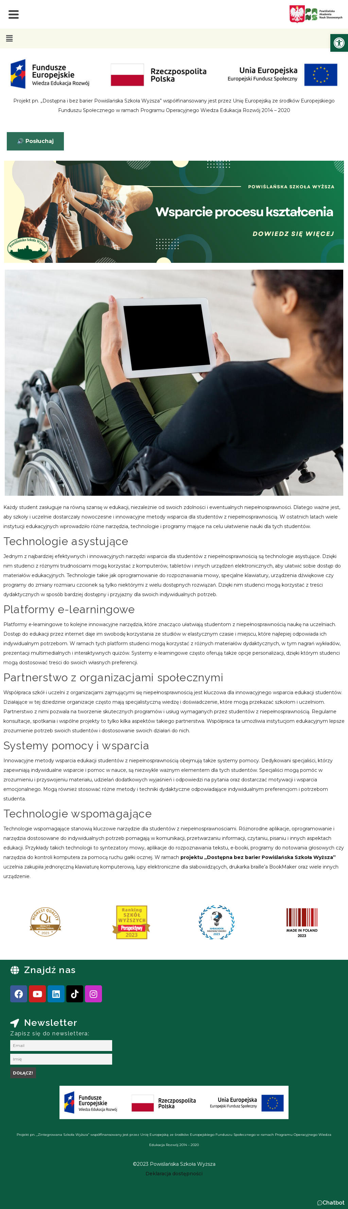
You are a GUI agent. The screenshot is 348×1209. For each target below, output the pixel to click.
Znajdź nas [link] (50, 970)
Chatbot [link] (334, 1202)
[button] (9, 38)
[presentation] (26, 924)
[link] (339, 43)
